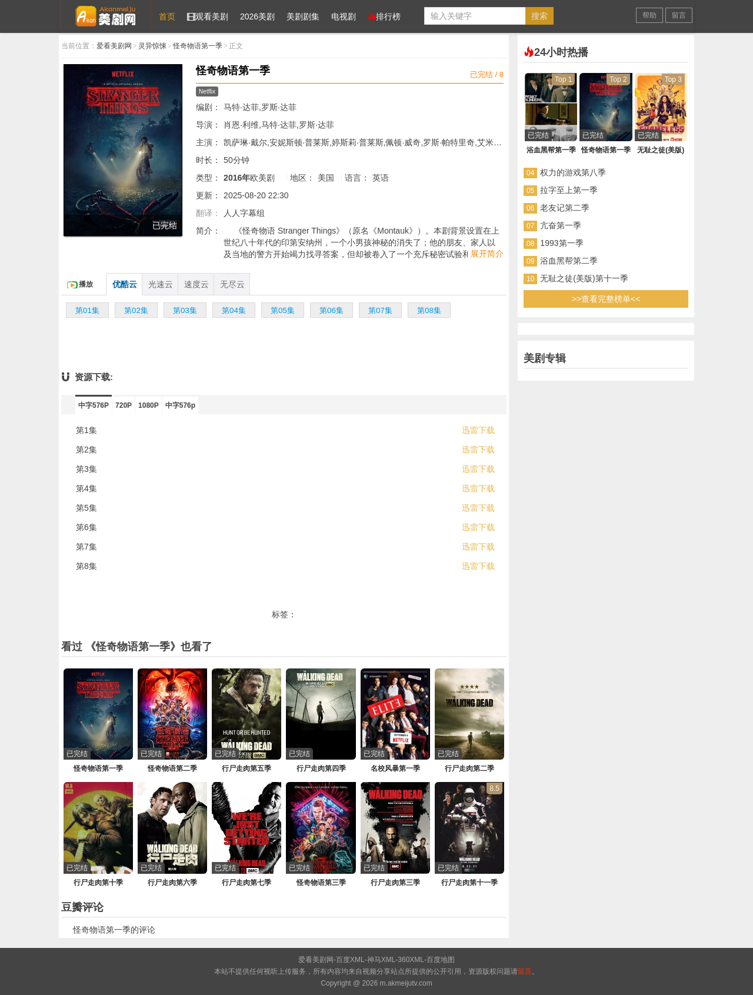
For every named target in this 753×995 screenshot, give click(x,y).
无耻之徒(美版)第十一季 (584, 278)
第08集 (429, 310)
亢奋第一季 (560, 225)
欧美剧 (262, 177)
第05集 (283, 310)
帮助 (649, 15)
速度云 (196, 284)
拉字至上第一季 (569, 190)
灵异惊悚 (152, 46)
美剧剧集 (302, 16)
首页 (167, 16)
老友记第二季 (564, 207)
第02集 (136, 310)
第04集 (234, 310)
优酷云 (124, 284)
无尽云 (232, 284)
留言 (679, 15)
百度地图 (441, 960)
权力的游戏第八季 (573, 172)
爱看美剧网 (106, 14)
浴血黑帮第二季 (569, 260)
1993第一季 (561, 243)
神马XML (381, 960)
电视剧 (343, 16)
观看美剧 (207, 16)
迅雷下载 (478, 430)
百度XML (350, 960)
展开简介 (487, 253)
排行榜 (384, 16)
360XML (411, 960)
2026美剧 (257, 16)
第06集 (331, 310)
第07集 (380, 310)
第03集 (185, 310)
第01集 (87, 310)
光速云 (160, 284)
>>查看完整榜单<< (606, 299)
